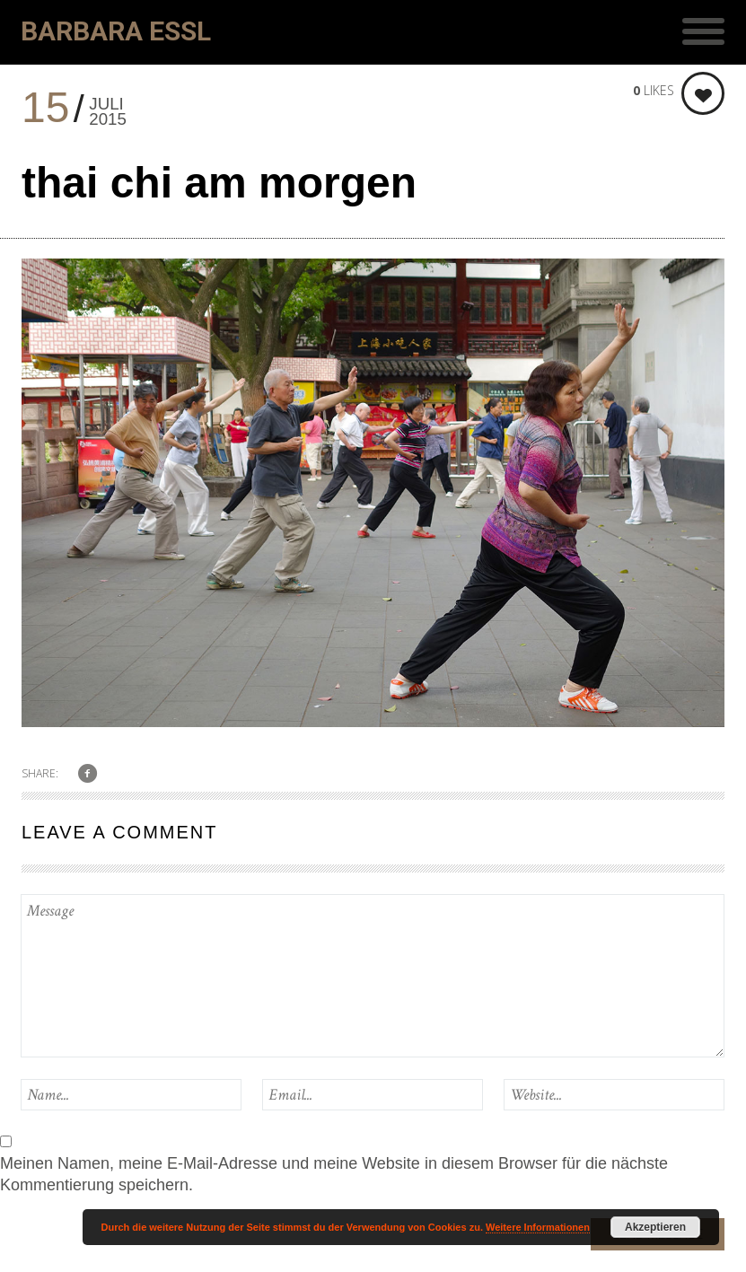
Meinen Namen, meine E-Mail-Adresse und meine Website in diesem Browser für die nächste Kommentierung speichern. (334, 1174)
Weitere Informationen (538, 1227)
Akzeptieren (655, 1227)
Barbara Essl (116, 31)
